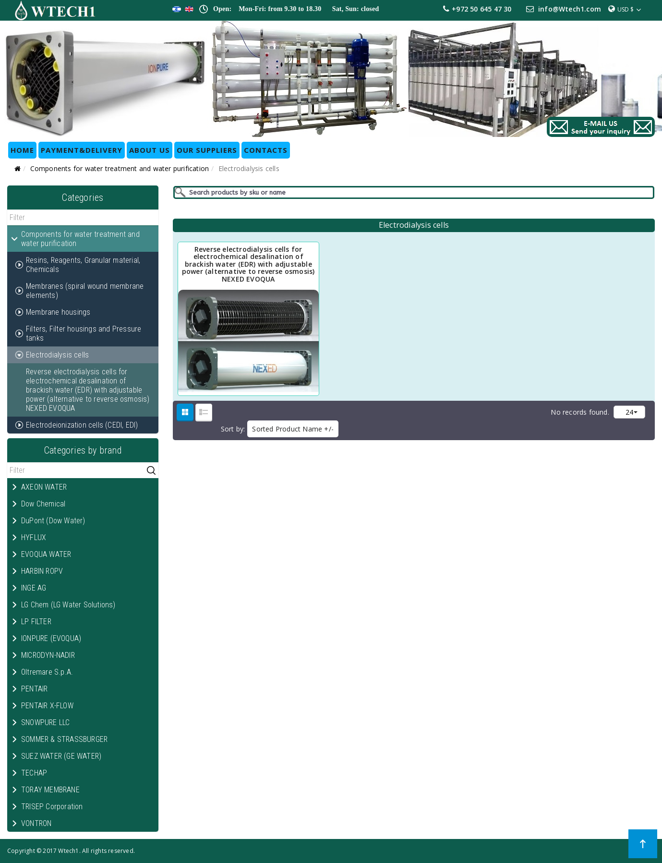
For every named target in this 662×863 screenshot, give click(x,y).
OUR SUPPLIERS (207, 150)
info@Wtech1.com (569, 8)
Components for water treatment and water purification (119, 168)
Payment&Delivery (81, 150)
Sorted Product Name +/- (293, 428)
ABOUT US (149, 150)
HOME (22, 150)
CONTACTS (266, 150)
